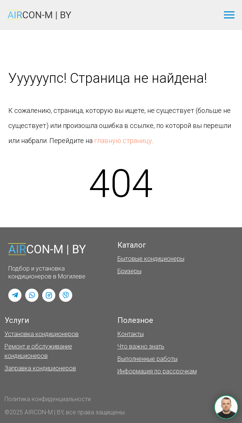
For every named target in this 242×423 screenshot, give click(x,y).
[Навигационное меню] (229, 15)
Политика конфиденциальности (48, 399)
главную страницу (123, 141)
